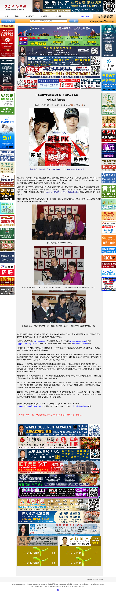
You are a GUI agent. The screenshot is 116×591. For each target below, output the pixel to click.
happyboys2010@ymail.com (27, 344)
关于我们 (96, 579)
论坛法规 (90, 579)
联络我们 (102, 579)
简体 (82, 17)
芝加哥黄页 (30, 16)
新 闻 (17, 16)
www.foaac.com (39, 341)
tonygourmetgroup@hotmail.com (29, 406)
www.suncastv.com (80, 344)
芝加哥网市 (45, 16)
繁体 (87, 17)
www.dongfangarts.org (77, 341)
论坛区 (58, 16)
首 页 (6, 16)
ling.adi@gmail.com (80, 406)
